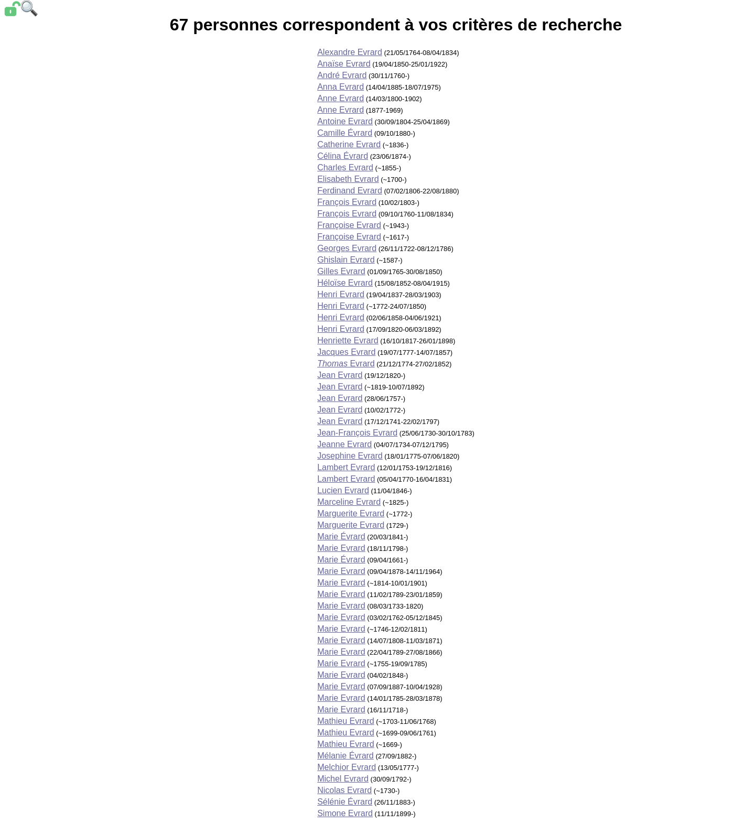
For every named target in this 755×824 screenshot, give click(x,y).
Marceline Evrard (349, 501)
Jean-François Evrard (357, 432)
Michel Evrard (343, 778)
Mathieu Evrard (345, 721)
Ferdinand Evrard (349, 190)
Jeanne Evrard (344, 444)
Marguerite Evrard (350, 513)
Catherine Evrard (349, 144)
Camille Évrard (344, 132)
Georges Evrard (346, 248)
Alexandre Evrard (349, 52)
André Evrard (341, 75)
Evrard (345, 363)
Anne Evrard (340, 98)
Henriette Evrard (348, 340)
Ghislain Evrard (345, 259)
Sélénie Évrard (344, 801)
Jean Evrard (339, 375)
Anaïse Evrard (343, 63)
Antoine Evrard (345, 121)
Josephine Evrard (350, 455)
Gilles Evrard (341, 271)
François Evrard (346, 202)
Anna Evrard (340, 86)
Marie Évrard (341, 536)
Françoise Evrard (349, 225)
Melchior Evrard (346, 767)
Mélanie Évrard (345, 755)
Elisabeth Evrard (348, 179)
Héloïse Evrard (345, 282)
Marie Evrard (341, 548)
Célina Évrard (342, 155)
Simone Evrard (345, 813)
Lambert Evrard (346, 467)
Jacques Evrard (346, 352)
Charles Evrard (345, 167)
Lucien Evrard (343, 490)
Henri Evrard (340, 294)
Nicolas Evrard (344, 790)
